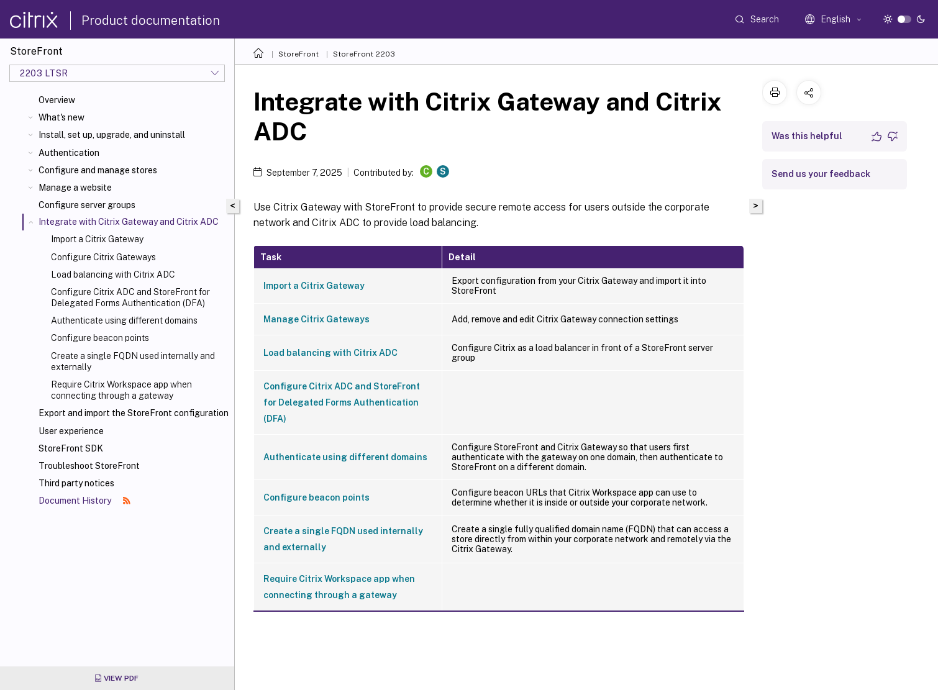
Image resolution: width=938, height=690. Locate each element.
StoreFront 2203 (364, 54)
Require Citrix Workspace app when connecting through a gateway (121, 390)
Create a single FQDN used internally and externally (133, 361)
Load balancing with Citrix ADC (113, 274)
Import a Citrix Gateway (97, 239)
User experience (71, 431)
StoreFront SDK (71, 448)
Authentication (69, 153)
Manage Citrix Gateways (316, 319)
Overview (57, 100)
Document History (84, 501)
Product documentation (150, 20)
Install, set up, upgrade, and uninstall (112, 135)
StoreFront (298, 54)
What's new (61, 117)
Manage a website (75, 188)
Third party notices (76, 483)
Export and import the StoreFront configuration (134, 413)
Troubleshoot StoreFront (89, 466)
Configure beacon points (100, 338)
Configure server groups (87, 205)
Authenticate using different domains (124, 320)
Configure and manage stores (98, 170)
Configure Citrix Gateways (103, 257)
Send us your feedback (821, 174)
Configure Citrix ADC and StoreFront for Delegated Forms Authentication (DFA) (130, 297)
